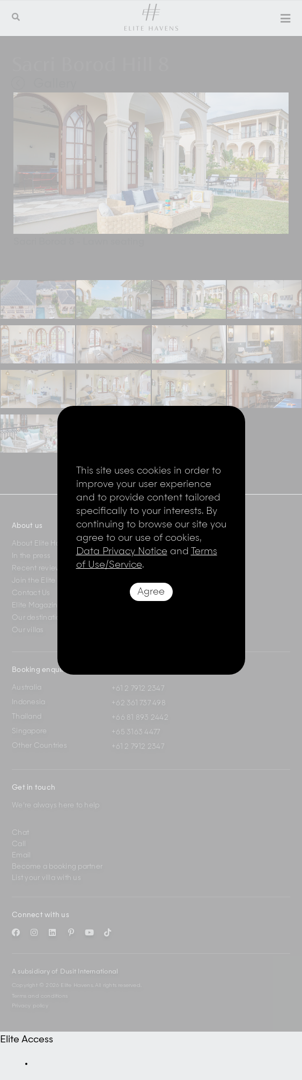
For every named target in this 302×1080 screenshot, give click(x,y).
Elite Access (26, 1040)
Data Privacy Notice (121, 551)
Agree (151, 592)
